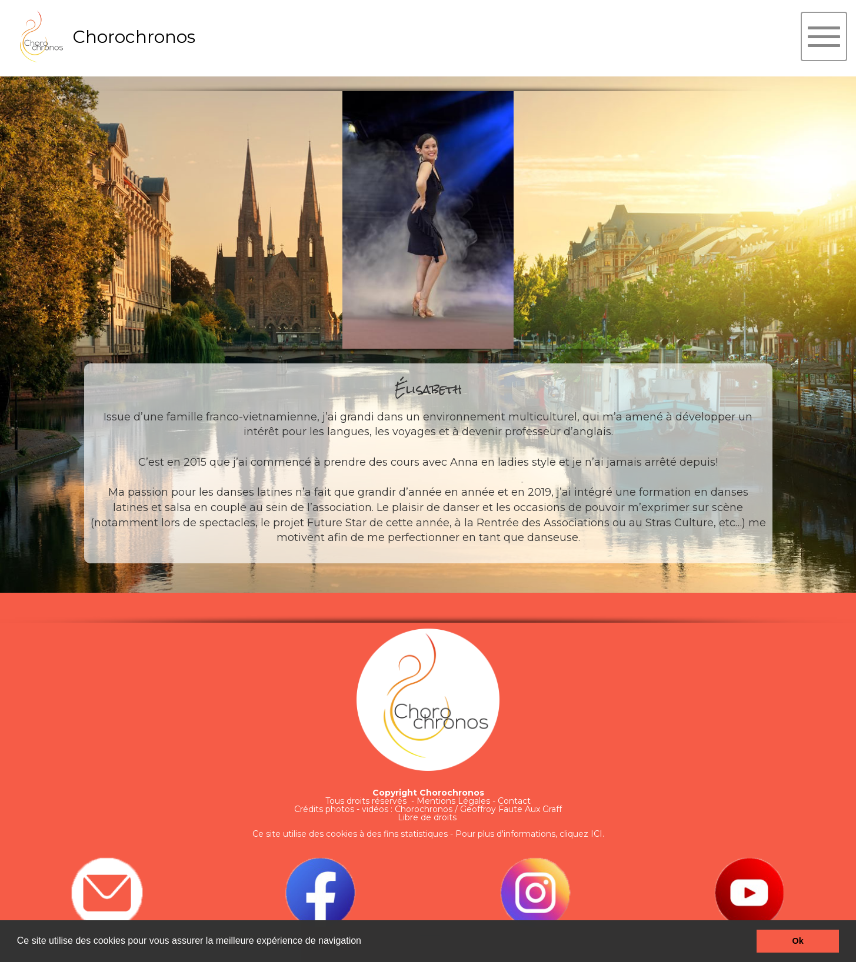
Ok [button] (798, 941)
